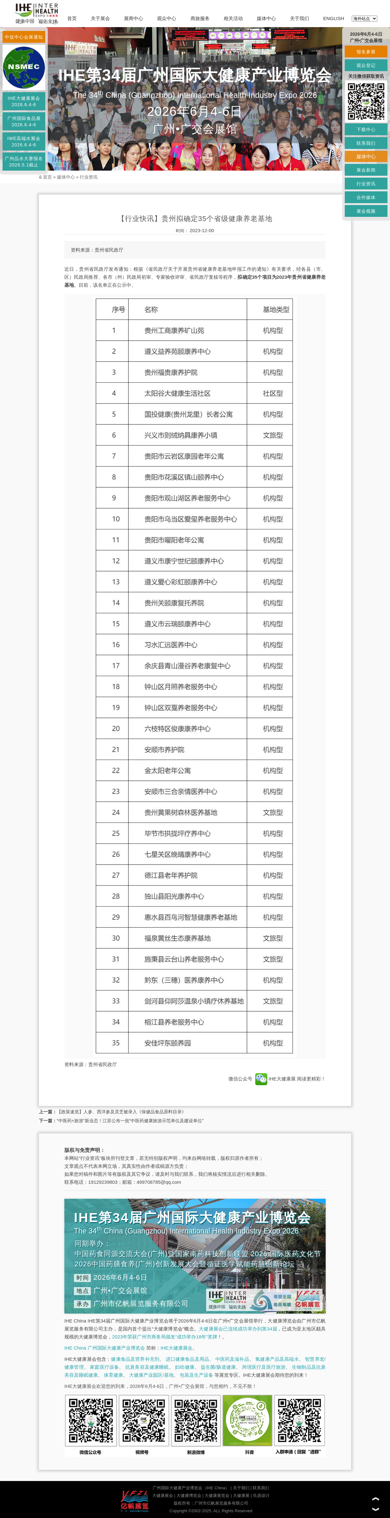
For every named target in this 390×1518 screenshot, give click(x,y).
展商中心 (133, 18)
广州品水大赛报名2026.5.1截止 (24, 161)
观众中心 (166, 18)
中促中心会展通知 (24, 37)
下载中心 (366, 129)
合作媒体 (366, 197)
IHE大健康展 (275, 1078)
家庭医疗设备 (104, 1367)
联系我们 (261, 1487)
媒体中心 (266, 18)
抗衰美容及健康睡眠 (147, 1367)
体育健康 (113, 1375)
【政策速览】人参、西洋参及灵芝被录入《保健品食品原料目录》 (121, 1111)
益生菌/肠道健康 (218, 1367)
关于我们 (299, 18)
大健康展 (241, 1495)
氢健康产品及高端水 (277, 1359)
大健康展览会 (217, 1495)
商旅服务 (200, 18)
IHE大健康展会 (176, 1348)
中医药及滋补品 (232, 1359)
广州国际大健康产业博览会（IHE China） (191, 1487)
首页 (72, 18)
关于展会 (100, 18)
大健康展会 (162, 1495)
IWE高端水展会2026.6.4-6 (23, 141)
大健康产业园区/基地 (151, 1375)
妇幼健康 (184, 1367)
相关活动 (233, 18)
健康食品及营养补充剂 (135, 1359)
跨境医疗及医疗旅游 (264, 1367)
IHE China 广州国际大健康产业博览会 (104, 1348)
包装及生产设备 (196, 1375)
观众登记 (366, 65)
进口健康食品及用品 (187, 1359)
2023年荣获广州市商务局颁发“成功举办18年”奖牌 (164, 1336)
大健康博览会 (189, 1495)
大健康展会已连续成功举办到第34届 (238, 1328)
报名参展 (366, 51)
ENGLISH (333, 18)
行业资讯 (89, 177)
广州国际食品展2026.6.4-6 (24, 121)
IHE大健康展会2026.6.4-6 (24, 101)
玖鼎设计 (261, 1495)
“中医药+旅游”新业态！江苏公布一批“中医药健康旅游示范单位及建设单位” (130, 1120)
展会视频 (366, 211)
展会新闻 (366, 170)
